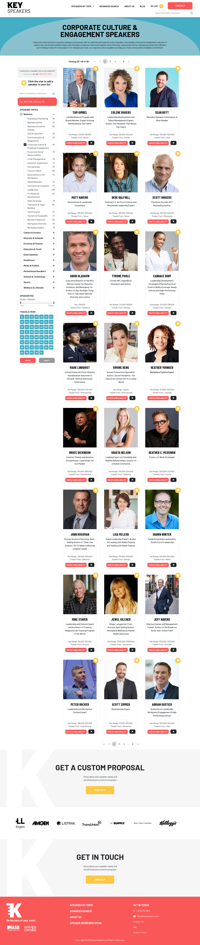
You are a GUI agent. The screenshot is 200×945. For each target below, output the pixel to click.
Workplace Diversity (36, 223)
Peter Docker (80, 704)
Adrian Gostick (162, 704)
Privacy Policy (140, 932)
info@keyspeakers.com (148, 916)
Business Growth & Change (36, 128)
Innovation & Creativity (38, 185)
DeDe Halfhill (121, 197)
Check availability (75, 143)
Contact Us (138, 921)
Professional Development (33, 195)
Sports (27, 282)
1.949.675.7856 (143, 910)
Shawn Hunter (162, 534)
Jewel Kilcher (121, 619)
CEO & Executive (35, 133)
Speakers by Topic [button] (81, 6)
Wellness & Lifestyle (34, 287)
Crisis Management (36, 159)
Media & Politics (31, 265)
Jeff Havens (162, 619)
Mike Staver (80, 619)
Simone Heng (121, 367)
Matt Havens (80, 197)
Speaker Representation (86, 923)
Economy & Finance (33, 243)
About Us (129, 6)
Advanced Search (109, 6)
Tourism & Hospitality (37, 215)
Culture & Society (32, 232)
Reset (46, 360)
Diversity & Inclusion (33, 238)
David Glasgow (80, 276)
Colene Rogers (121, 112)
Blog (142, 6)
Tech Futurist (33, 212)
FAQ (135, 927)
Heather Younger (162, 367)
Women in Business (36, 219)
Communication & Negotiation (35, 139)
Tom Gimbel (79, 112)
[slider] (20, 302)
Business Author (34, 122)
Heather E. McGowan (162, 452)
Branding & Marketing (37, 118)
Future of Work (34, 170)
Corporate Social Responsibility (35, 153)
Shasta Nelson (121, 452)
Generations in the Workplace (36, 176)
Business (28, 114)
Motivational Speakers (35, 271)
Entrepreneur (33, 166)
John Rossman (80, 534)
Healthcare (29, 260)
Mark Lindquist (80, 367)
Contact (180, 5)
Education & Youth (32, 249)
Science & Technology (34, 276)
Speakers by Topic (81, 905)
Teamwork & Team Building (36, 206)
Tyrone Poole (121, 276)
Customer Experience (37, 163)
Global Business (34, 182)
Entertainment (31, 254)
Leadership (32, 189)
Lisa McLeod (121, 534)
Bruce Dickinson (80, 452)
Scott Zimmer (121, 704)
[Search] (171, 13)
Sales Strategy (34, 201)
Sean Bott (162, 112)
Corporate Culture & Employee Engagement (38, 146)
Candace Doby (162, 276)
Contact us (28, 74)
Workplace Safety (35, 227)
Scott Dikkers (162, 197)
